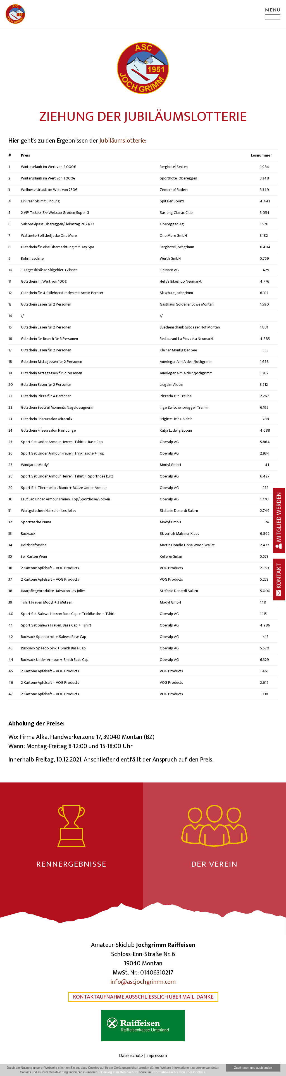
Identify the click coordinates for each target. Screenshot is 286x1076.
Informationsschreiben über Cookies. (179, 1072)
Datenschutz (131, 1056)
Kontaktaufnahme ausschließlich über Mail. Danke (143, 997)
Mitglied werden (279, 520)
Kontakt (279, 579)
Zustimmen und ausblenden (253, 1067)
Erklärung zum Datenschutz (118, 1072)
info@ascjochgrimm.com (143, 982)
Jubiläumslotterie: (122, 141)
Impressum (156, 1056)
